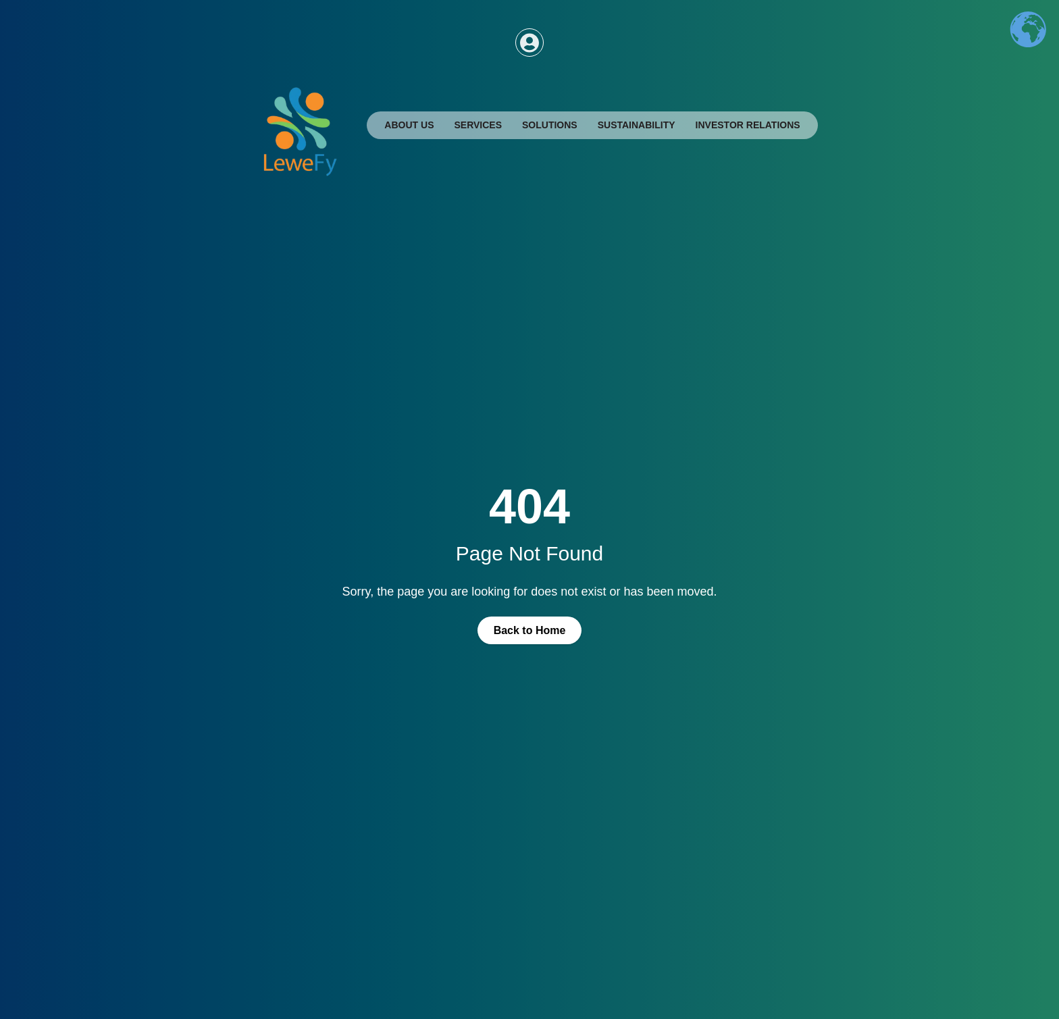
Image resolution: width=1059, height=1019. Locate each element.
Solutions (549, 125)
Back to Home (530, 630)
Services (478, 125)
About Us (409, 125)
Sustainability (636, 125)
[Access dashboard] (529, 42)
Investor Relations (748, 125)
